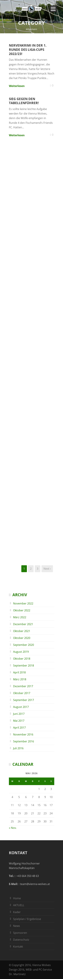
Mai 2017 (18, 721)
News (16, 926)
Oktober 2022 (21, 610)
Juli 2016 (18, 748)
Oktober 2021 (21, 631)
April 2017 (19, 727)
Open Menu (53, 9)
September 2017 (23, 700)
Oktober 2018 (21, 658)
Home (17, 898)
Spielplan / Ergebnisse (27, 919)
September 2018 (23, 665)
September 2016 (23, 741)
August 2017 (21, 707)
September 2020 (23, 645)
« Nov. (13, 828)
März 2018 (19, 679)
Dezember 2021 (23, 624)
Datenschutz (21, 939)
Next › (47, 568)
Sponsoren (20, 933)
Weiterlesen (17, 86)
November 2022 (23, 603)
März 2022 (19, 617)
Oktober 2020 (21, 638)
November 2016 (23, 734)
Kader (17, 912)
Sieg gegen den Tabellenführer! (24, 101)
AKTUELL (18, 905)
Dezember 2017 (23, 686)
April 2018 (19, 672)
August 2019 (21, 652)
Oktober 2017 (21, 693)
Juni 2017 (19, 714)
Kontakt (18, 946)
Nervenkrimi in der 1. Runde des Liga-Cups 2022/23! (27, 49)
